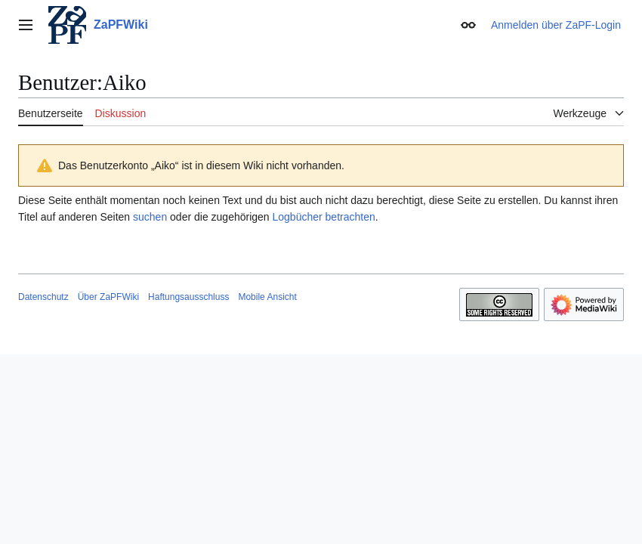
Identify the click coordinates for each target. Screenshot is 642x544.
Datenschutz (43, 297)
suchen (150, 217)
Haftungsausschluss (188, 297)
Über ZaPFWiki (108, 297)
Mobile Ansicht (267, 297)
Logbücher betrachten (324, 217)
